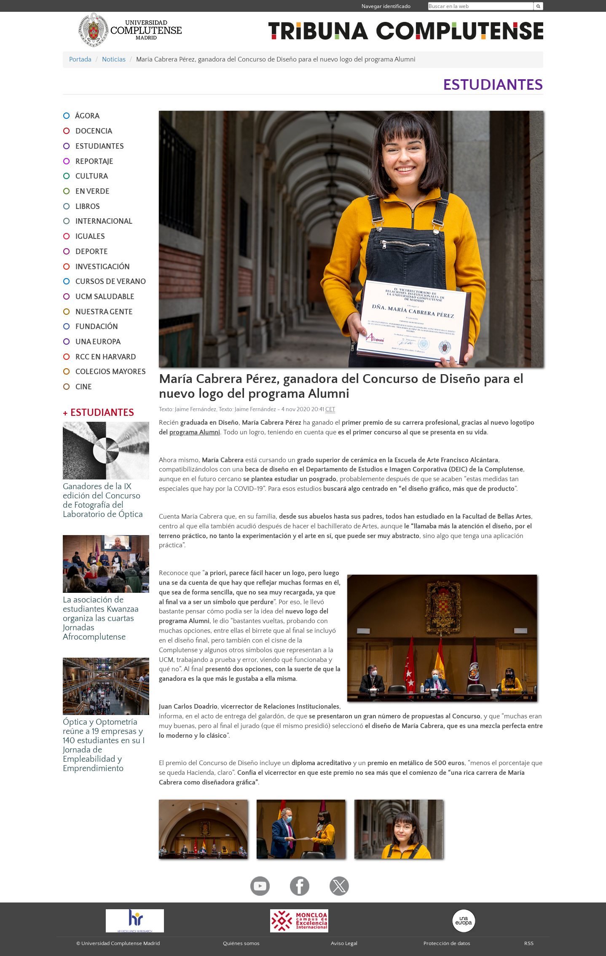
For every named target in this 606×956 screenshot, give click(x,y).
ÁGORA (87, 116)
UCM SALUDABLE (104, 297)
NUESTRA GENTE (104, 312)
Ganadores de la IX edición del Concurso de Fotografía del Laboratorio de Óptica (103, 500)
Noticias (114, 59)
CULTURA (91, 176)
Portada (80, 59)
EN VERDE (92, 191)
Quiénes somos (241, 943)
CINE (83, 387)
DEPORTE (91, 252)
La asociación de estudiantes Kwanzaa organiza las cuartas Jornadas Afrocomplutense (101, 618)
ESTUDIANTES (99, 146)
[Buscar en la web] (538, 6)
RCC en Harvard (105, 357)
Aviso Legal (344, 943)
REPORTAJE (94, 162)
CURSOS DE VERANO (110, 282)
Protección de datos (447, 943)
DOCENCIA (93, 131)
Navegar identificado (386, 6)
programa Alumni (194, 432)
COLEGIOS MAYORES (110, 372)
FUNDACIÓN (96, 327)
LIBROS (87, 207)
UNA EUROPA (98, 342)
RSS (529, 943)
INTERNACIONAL (103, 221)
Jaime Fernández (195, 409)
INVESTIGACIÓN (102, 267)
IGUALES (90, 237)
